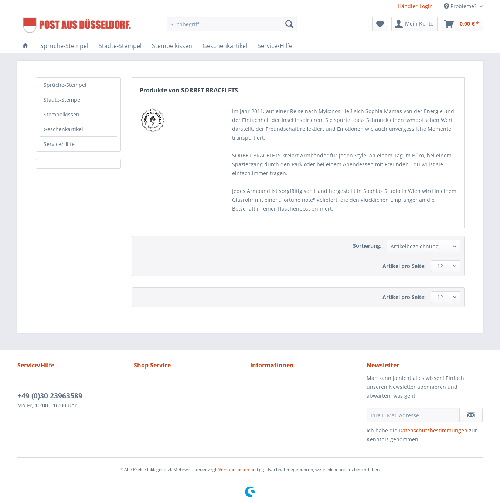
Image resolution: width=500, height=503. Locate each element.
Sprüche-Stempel (65, 84)
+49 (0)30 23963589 (49, 396)
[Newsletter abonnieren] (471, 415)
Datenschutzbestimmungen (433, 430)
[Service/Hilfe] (274, 46)
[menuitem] (232, 27)
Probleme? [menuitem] (461, 6)
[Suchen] (289, 24)
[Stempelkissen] (172, 46)
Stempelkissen (61, 114)
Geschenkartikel (63, 129)
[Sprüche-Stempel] (64, 46)
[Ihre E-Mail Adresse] (413, 415)
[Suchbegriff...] (232, 24)
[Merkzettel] (380, 24)
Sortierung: (367, 245)
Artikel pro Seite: (404, 265)
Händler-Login (415, 6)
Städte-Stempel (63, 99)
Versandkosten (233, 469)
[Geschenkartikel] (224, 46)
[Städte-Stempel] (120, 46)
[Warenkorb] (462, 24)
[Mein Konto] (414, 24)
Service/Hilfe (59, 143)
